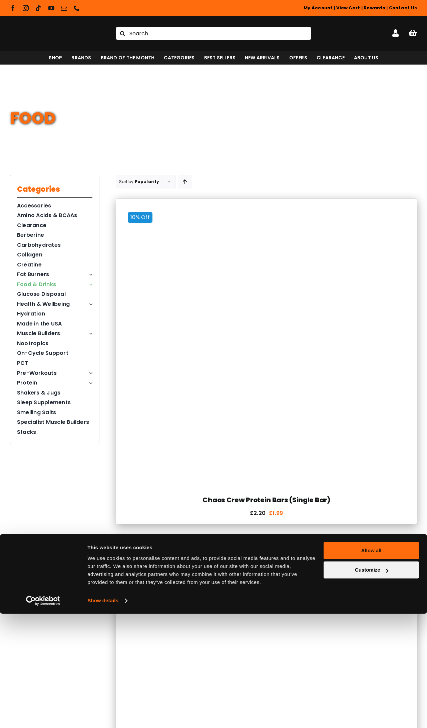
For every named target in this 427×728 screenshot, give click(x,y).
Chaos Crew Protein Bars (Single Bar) (266, 500)
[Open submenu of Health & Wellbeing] (89, 304)
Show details (102, 715)
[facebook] (13, 8)
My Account (318, 8)
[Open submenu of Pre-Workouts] (89, 373)
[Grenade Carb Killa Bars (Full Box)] (242, 549)
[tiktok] (38, 8)
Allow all (371, 665)
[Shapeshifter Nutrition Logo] (50, 25)
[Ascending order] (184, 181)
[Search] (122, 33)
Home (17, 100)
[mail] (64, 8)
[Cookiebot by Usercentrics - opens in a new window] (43, 715)
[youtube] (51, 8)
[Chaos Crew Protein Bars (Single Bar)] (266, 210)
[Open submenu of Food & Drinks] (89, 284)
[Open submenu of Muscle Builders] (89, 333)
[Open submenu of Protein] (89, 383)
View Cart (348, 8)
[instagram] (26, 8)
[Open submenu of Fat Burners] (89, 274)
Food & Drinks (47, 100)
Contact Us (403, 8)
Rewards (374, 8)
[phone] (77, 8)
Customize (371, 684)
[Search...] (213, 33)
